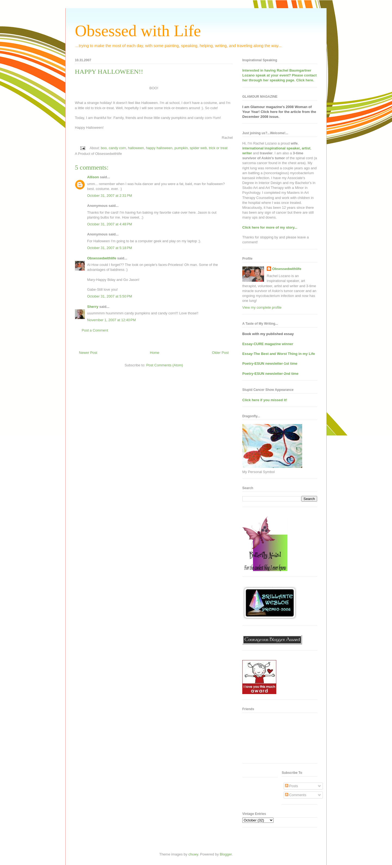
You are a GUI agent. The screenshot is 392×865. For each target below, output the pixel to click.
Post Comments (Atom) (164, 365)
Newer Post (88, 353)
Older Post (220, 353)
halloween (136, 148)
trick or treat (218, 148)
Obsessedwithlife (101, 258)
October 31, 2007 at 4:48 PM (109, 224)
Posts (291, 786)
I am (246, 107)
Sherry (92, 307)
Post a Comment (95, 330)
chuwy (193, 854)
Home (155, 353)
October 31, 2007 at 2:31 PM (109, 196)
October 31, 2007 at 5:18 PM (109, 248)
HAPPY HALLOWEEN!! (109, 71)
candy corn (117, 148)
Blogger (226, 854)
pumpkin (181, 148)
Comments (295, 795)
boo (104, 148)
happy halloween (159, 148)
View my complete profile (261, 307)
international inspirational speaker (271, 148)
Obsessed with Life (138, 31)
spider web (198, 148)
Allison (93, 177)
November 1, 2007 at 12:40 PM (111, 320)
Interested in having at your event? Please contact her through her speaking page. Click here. (279, 75)
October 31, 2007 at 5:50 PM (109, 296)
